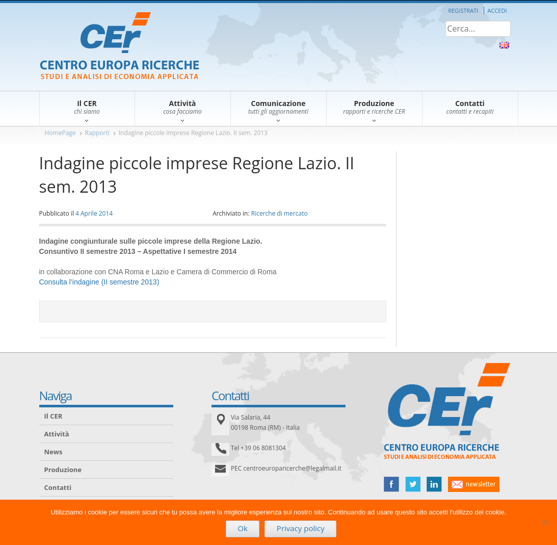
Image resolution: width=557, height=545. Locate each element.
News (53, 451)
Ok (242, 528)
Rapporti (97, 132)
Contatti (58, 487)
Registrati (463, 10)
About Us (504, 45)
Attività (56, 433)
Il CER (53, 416)
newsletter (473, 484)
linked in (434, 484)
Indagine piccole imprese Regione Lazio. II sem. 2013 (193, 132)
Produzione (63, 469)
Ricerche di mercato (279, 213)
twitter (412, 484)
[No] (544, 522)
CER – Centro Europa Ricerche (119, 46)
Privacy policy (301, 528)
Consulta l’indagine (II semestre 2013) (99, 282)
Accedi (497, 10)
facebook (391, 484)
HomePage (60, 132)
